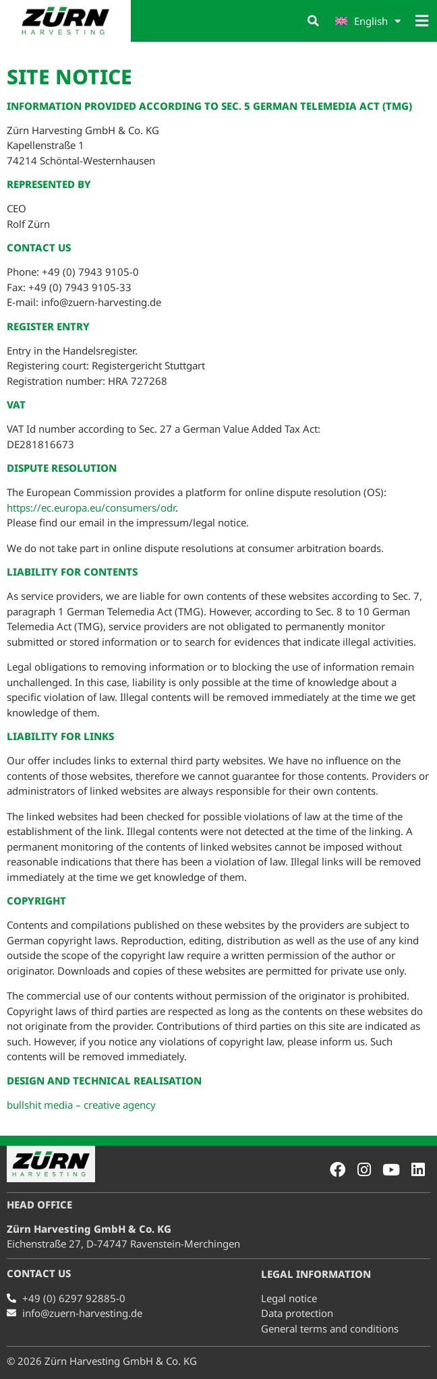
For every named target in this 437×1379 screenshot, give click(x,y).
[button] (313, 21)
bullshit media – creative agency (81, 1104)
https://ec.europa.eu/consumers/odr (91, 507)
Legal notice (289, 1298)
